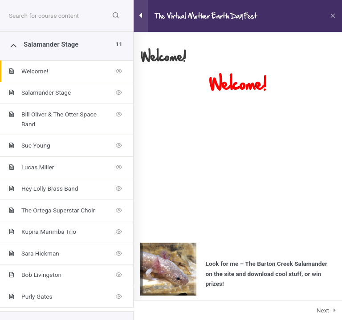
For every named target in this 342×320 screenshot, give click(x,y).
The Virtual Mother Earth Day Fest (206, 16)
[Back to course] (333, 16)
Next (323, 310)
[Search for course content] (115, 15)
